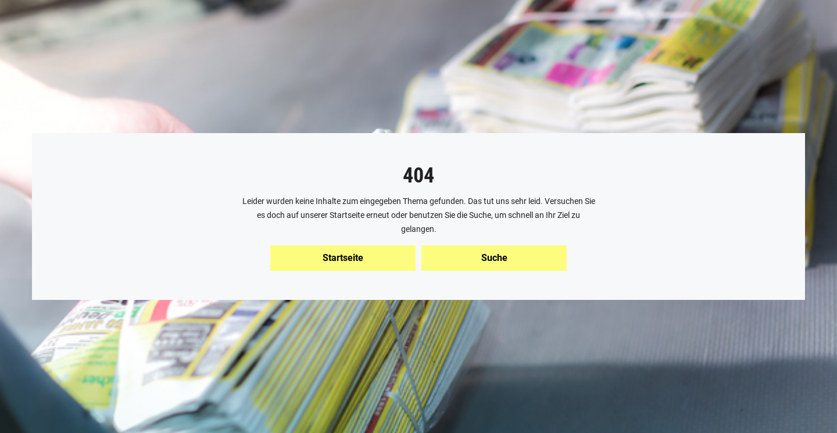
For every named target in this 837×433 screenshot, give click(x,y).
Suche (494, 257)
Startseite (343, 257)
